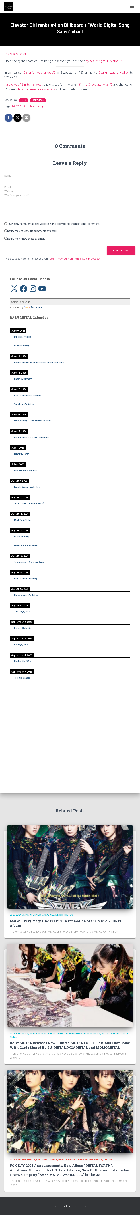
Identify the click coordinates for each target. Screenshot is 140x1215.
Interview (35, 915)
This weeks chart (15, 53)
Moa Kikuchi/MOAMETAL (51, 1033)
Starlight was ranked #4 (114, 72)
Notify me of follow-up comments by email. (32, 230)
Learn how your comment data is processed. (75, 258)
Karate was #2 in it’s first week (23, 84)
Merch (59, 915)
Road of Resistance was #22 (36, 89)
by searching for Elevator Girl (104, 61)
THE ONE (107, 1159)
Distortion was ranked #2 (39, 72)
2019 (23, 100)
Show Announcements (89, 1159)
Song (40, 106)
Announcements (25, 1159)
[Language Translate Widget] (70, 302)
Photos (68, 915)
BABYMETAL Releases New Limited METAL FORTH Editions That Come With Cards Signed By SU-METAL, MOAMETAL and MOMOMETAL (70, 1045)
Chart (32, 106)
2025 (12, 915)
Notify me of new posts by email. (26, 238)
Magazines (48, 915)
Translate (33, 307)
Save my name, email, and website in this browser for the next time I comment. (54, 223)
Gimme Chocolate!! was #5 (95, 84)
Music (61, 1159)
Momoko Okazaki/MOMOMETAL (83, 1033)
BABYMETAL (38, 100)
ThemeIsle (82, 1206)
